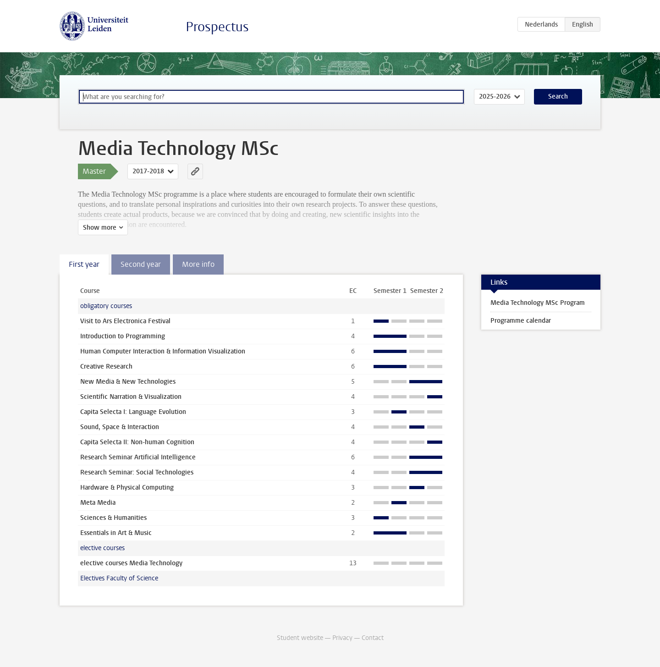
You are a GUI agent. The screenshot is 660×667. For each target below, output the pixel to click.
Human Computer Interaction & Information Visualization (162, 351)
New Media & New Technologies (128, 381)
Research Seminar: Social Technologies (136, 472)
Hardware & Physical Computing (127, 487)
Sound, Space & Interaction (119, 427)
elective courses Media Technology (131, 563)
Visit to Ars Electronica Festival (125, 321)
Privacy (342, 638)
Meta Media (98, 502)
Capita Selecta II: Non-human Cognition (137, 442)
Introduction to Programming (122, 336)
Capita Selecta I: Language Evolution (133, 412)
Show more (99, 227)
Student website (300, 638)
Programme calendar (520, 320)
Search (558, 96)
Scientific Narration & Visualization (131, 396)
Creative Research (106, 366)
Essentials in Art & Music (116, 533)
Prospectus (217, 26)
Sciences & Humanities (113, 517)
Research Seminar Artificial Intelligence (138, 457)
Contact (373, 638)
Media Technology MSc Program (537, 302)
